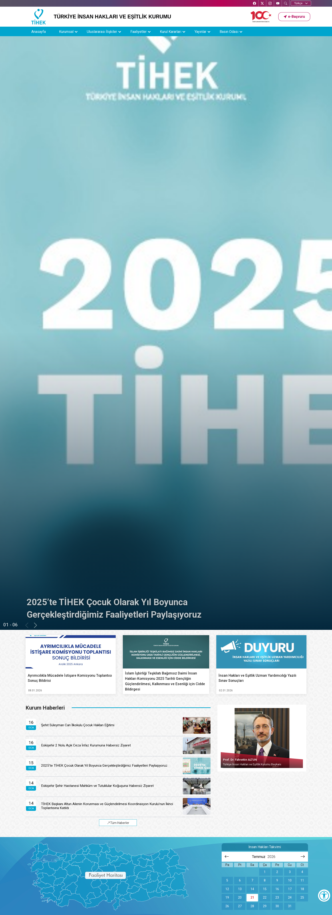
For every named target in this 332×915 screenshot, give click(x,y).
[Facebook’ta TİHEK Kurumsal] (254, 3)
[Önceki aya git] (227, 857)
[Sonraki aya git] (303, 857)
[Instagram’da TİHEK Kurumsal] (270, 3)
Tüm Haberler (118, 823)
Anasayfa (38, 32)
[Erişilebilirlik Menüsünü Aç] (324, 895)
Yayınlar (200, 32)
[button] (294, 16)
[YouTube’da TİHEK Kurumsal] (277, 3)
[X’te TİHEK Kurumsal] (262, 3)
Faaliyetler (138, 32)
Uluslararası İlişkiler (102, 32)
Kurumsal (66, 32)
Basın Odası (229, 32)
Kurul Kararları (170, 32)
